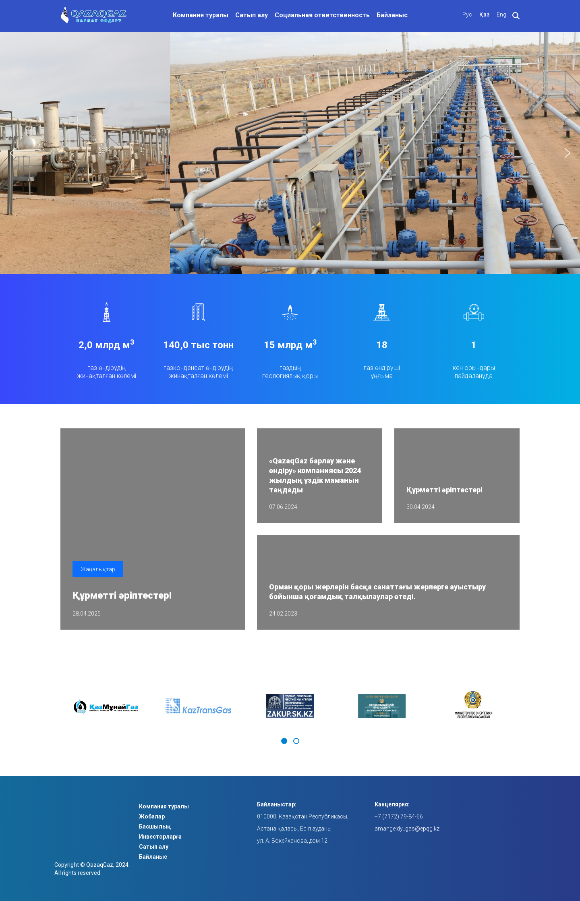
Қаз (484, 14)
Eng (501, 14)
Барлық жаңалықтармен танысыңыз (471, 646)
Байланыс (392, 15)
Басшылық (155, 826)
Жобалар (152, 816)
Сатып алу (251, 15)
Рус (467, 14)
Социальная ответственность (322, 15)
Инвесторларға (160, 836)
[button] (12, 153)
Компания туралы (200, 15)
